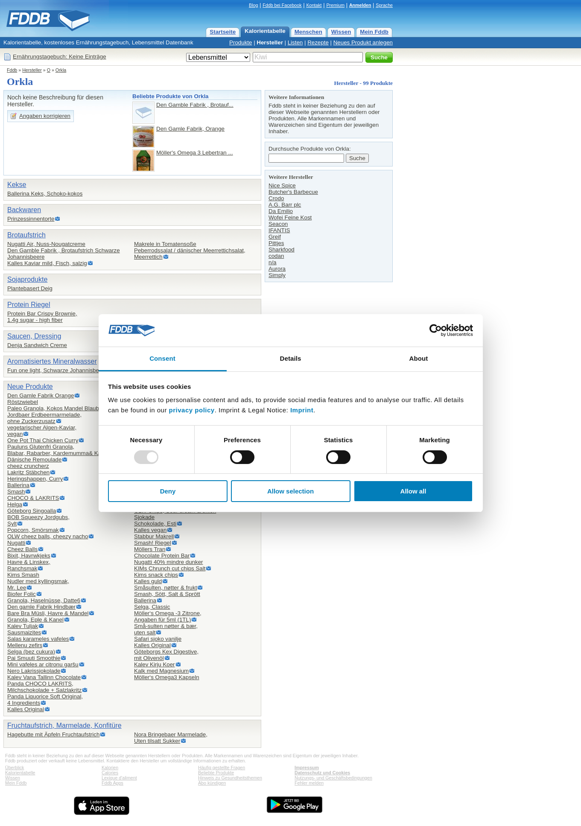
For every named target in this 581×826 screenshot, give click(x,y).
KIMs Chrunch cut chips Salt (169, 568)
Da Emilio (281, 211)
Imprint (301, 410)
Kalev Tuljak (22, 626)
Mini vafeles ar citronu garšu (43, 664)
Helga (14, 504)
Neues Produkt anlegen (363, 42)
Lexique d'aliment (119, 777)
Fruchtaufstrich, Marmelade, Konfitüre (64, 725)
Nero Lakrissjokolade (33, 671)
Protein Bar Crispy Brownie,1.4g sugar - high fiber (42, 316)
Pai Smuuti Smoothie (33, 658)
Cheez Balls (22, 549)
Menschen (308, 32)
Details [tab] (290, 358)
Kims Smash (23, 575)
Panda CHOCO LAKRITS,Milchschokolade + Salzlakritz (44, 686)
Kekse (16, 184)
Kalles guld (148, 581)
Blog (253, 5)
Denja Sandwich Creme (37, 345)
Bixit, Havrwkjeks (28, 555)
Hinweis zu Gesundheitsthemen (230, 777)
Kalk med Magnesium (161, 671)
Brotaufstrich (26, 235)
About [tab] (418, 358)
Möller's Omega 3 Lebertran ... (194, 152)
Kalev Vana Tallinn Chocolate (44, 677)
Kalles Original (25, 709)
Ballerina (18, 485)
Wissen (341, 32)
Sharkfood (282, 249)
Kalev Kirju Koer (154, 664)
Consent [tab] (162, 358)
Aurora (277, 269)
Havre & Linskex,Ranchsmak (28, 565)
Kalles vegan (150, 530)
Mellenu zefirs (24, 645)
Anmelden (360, 5)
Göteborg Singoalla (31, 511)
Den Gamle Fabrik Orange (40, 395)
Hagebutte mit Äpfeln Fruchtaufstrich (53, 734)
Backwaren (24, 209)
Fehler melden (309, 782)
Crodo (276, 198)
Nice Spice (282, 185)
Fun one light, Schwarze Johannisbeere (57, 370)
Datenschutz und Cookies (322, 772)
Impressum (307, 767)
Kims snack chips (156, 575)
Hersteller (270, 42)
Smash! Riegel (152, 543)
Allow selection (290, 491)
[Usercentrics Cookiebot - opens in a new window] (435, 330)
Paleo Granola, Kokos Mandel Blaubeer (57, 408)
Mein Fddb (374, 32)
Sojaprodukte (27, 279)
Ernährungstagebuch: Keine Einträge (59, 56)
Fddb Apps (112, 782)
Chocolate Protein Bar (162, 555)
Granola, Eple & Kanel (35, 619)
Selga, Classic (152, 607)
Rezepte (318, 42)
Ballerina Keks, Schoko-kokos (44, 193)
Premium (335, 5)
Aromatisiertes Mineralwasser (52, 361)
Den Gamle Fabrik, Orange (190, 129)
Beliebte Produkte (216, 772)
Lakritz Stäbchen (28, 472)
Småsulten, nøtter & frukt (165, 587)
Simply (277, 275)
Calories (110, 772)
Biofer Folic (21, 594)
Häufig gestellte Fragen (221, 767)
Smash (16, 491)
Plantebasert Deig (30, 288)
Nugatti (16, 543)
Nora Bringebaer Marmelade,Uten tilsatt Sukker (170, 737)
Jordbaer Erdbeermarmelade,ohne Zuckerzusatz (44, 418)
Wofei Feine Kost (290, 217)
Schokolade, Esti (155, 523)
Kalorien (110, 767)
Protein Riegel (28, 304)
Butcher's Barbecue (293, 192)
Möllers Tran (149, 549)
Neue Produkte (30, 386)
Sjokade (144, 517)
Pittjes (276, 243)
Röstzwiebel (22, 402)
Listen (295, 42)
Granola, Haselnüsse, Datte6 (43, 600)
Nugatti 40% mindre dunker (168, 562)
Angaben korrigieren (44, 116)
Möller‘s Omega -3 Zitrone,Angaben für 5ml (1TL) (167, 616)
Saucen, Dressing (34, 336)
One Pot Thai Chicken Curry (42, 440)
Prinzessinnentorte (30, 219)
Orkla (60, 70)
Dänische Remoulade (34, 459)
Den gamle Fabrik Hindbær (41, 607)
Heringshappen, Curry (35, 479)
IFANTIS (279, 230)
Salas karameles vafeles (38, 639)
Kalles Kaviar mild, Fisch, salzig (47, 263)
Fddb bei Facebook (282, 5)
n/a (273, 262)
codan (276, 256)
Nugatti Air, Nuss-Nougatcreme (46, 244)
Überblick (14, 767)
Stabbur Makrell (154, 536)
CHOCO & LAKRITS (33, 498)
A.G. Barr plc (285, 204)
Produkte (240, 42)
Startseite (223, 32)
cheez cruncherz (28, 466)
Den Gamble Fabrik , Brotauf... (195, 105)
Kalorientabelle (265, 31)
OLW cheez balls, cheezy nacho (47, 536)
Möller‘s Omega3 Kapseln (166, 677)
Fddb (12, 70)
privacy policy (192, 410)
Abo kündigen (212, 782)
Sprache (384, 5)
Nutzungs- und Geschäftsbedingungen (333, 777)
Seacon (278, 224)
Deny (168, 491)
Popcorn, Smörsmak (33, 530)
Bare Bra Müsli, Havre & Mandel (47, 613)
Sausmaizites (24, 632)
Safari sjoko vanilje (157, 639)
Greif (275, 236)
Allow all (413, 491)
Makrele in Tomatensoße (165, 244)
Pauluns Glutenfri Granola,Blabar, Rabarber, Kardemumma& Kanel (58, 450)
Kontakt (313, 5)
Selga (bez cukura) (31, 651)
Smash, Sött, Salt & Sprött (167, 594)
